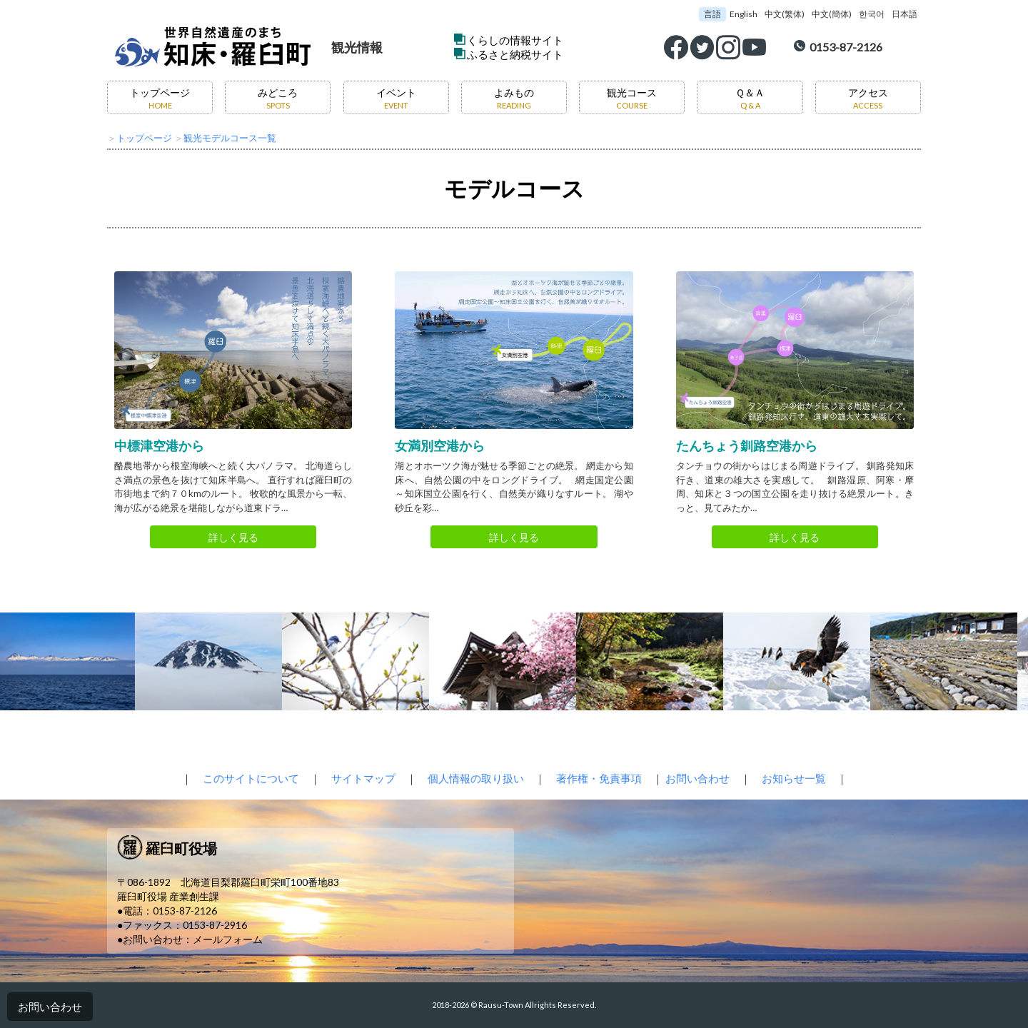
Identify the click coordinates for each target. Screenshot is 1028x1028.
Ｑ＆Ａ (750, 98)
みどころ (278, 98)
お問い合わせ (50, 1006)
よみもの (514, 98)
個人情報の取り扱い (476, 778)
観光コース (632, 98)
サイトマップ (363, 778)
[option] (209, 661)
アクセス (868, 98)
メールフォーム (228, 939)
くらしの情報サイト (515, 40)
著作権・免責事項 (599, 778)
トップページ (160, 98)
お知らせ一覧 (794, 778)
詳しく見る (233, 537)
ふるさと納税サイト (515, 54)
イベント (396, 98)
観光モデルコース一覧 (229, 137)
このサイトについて (251, 778)
